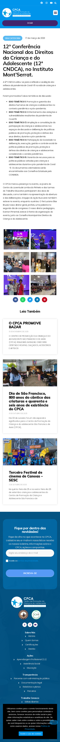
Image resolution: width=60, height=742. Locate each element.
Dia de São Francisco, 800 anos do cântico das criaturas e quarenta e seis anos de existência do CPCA (29, 401)
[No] (54, 722)
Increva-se (30, 573)
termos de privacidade (28, 560)
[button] (55, 3)
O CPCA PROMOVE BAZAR (25, 325)
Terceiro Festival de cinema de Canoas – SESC (26, 476)
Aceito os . (22, 561)
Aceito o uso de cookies (30, 734)
